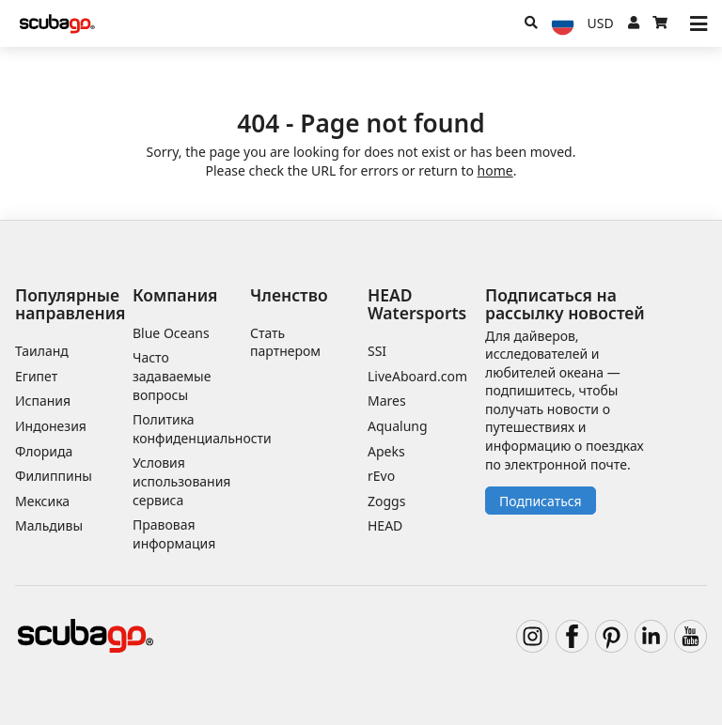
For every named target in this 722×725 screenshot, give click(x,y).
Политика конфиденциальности (202, 428)
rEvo (381, 476)
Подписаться (540, 501)
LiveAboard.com (417, 376)
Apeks (386, 451)
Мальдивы (49, 525)
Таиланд (42, 351)
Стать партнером (285, 342)
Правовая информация (174, 534)
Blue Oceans (171, 333)
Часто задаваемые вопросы (172, 375)
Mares (387, 400)
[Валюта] (600, 23)
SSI (377, 351)
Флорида (43, 451)
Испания (43, 400)
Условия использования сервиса (181, 481)
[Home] (57, 24)
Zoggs (386, 501)
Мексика (42, 501)
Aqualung (398, 426)
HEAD (385, 525)
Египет (36, 376)
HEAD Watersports (417, 304)
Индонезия (50, 426)
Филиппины (53, 476)
